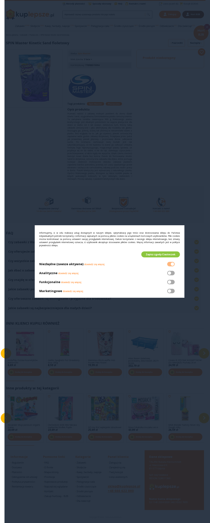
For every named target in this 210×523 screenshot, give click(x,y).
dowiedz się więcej (94, 264)
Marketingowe (50, 291)
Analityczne (48, 273)
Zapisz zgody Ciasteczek (160, 254)
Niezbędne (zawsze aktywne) (61, 264)
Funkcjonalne (49, 282)
